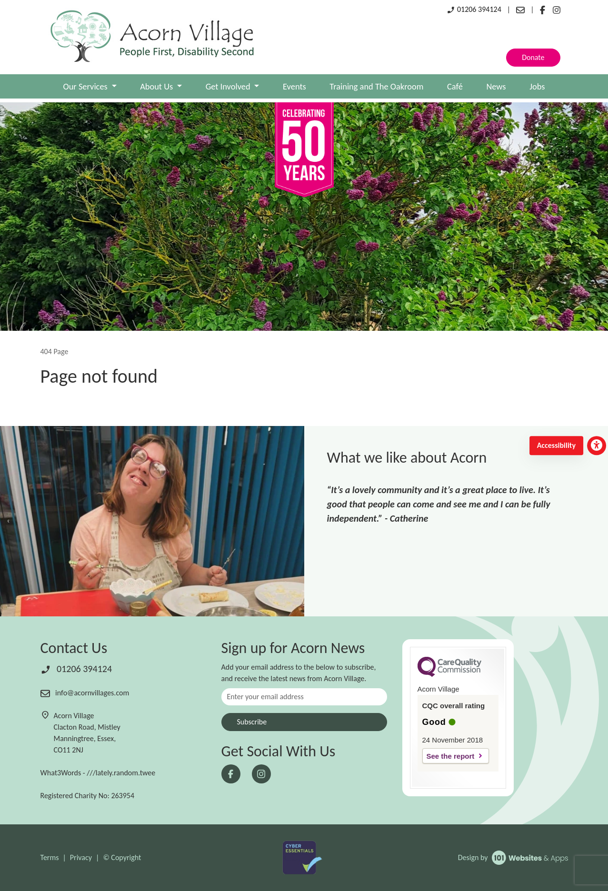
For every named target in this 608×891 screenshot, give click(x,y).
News (496, 86)
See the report (451, 756)
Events (294, 86)
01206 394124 (474, 9)
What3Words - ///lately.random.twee (98, 772)
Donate (533, 57)
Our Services (86, 86)
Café (455, 86)
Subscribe (252, 721)
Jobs (537, 86)
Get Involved (229, 86)
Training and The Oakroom (376, 86)
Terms (49, 857)
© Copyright (122, 857)
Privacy (81, 857)
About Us (157, 86)
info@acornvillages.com (85, 692)
